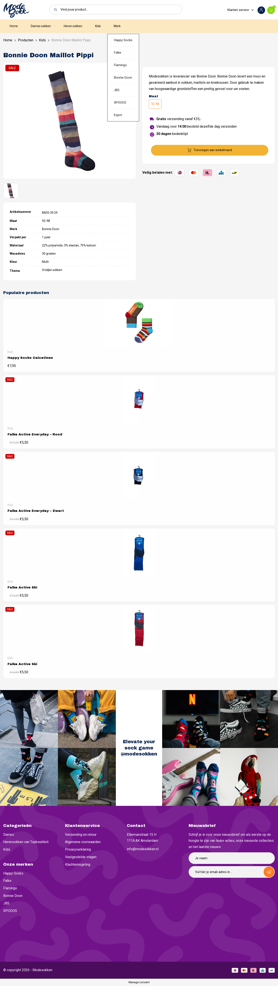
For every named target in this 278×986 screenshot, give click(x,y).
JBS (6, 903)
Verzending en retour (80, 835)
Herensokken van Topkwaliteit (25, 842)
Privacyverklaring (78, 849)
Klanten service (238, 10)
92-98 (155, 104)
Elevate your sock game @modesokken (139, 748)
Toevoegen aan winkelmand (213, 150)
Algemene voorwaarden (83, 842)
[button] (54, 9)
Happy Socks (13, 873)
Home (14, 26)
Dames (8, 835)
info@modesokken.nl (142, 849)
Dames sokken (41, 26)
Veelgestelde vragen (80, 857)
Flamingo (10, 888)
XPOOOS (10, 911)
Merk (117, 26)
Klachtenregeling (77, 864)
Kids (98, 26)
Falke (7, 881)
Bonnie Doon (12, 896)
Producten (25, 40)
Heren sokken (73, 26)
